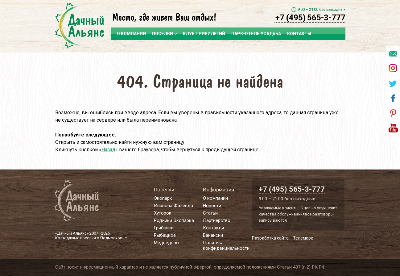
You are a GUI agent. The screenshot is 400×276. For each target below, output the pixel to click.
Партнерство (216, 220)
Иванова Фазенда (173, 205)
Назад (108, 150)
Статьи (210, 213)
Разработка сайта (270, 238)
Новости (212, 205)
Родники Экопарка (174, 220)
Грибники (164, 228)
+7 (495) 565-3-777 (310, 17)
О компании (131, 33)
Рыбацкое (165, 235)
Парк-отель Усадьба (256, 33)
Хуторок (162, 213)
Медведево (166, 242)
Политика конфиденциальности (226, 245)
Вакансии (213, 235)
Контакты (299, 33)
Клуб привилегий (204, 33)
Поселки (164, 33)
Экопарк (163, 198)
